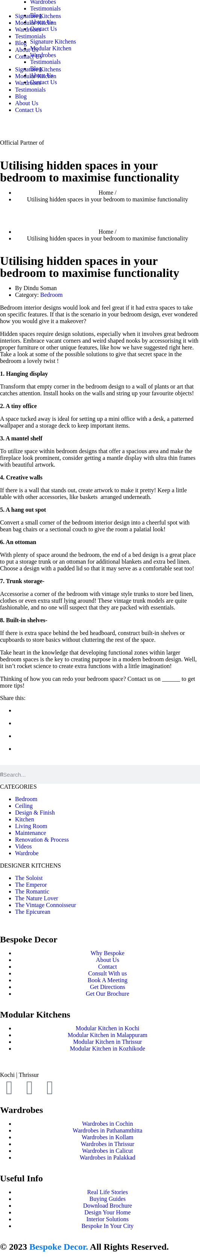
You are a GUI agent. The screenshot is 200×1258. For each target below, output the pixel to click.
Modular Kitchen (50, 48)
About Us (26, 103)
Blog (36, 15)
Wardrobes (43, 55)
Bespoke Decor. (58, 1247)
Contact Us (28, 110)
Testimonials (45, 8)
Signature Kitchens (53, 41)
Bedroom (51, 295)
